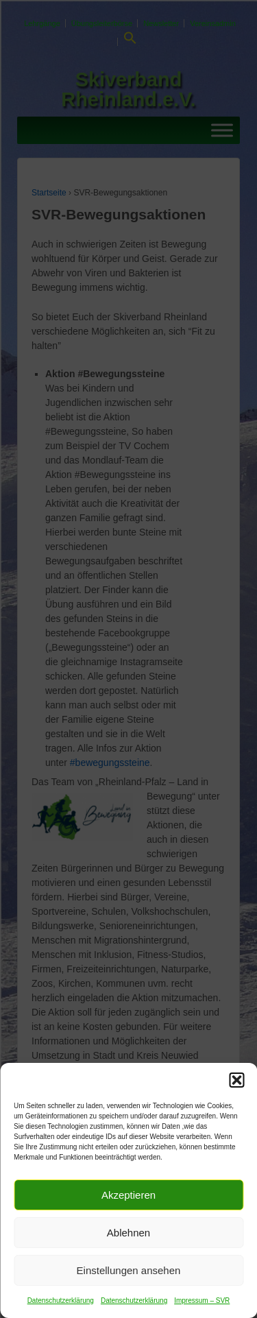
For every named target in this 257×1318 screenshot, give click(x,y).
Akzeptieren (128, 1195)
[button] (236, 1080)
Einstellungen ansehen (129, 1270)
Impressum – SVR (202, 1300)
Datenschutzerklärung (60, 1300)
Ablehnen (128, 1232)
